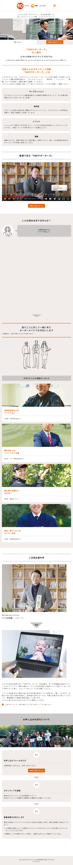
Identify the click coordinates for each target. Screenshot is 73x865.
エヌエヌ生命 (22, 14)
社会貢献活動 (46, 14)
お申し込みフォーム (54, 42)
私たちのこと (34, 14)
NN (33, 6)
